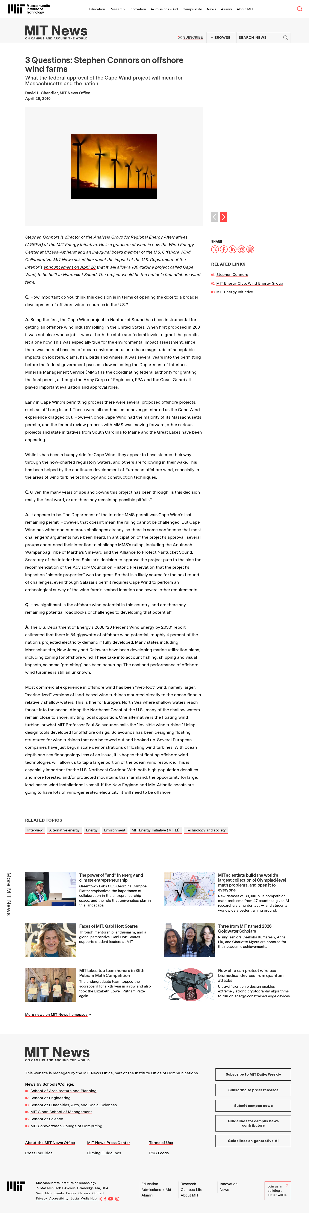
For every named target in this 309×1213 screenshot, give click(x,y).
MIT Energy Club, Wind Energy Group (249, 283)
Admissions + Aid (164, 9)
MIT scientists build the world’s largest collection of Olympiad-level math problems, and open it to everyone (252, 883)
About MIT (245, 9)
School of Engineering (50, 1098)
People (71, 1193)
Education (97, 9)
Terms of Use (161, 1142)
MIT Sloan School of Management (61, 1111)
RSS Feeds (159, 1153)
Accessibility (58, 1198)
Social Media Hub (84, 1198)
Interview (35, 830)
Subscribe (193, 37)
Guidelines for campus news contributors (253, 1123)
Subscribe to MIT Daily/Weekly (253, 1074)
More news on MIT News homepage (56, 1014)
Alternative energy (64, 830)
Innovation (137, 9)
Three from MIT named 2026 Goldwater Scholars (245, 929)
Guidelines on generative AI (253, 1141)
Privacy (41, 1198)
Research (117, 9)
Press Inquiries (38, 1153)
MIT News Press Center (108, 1142)
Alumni (226, 9)
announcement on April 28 (70, 267)
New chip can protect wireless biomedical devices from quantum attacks (250, 975)
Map (48, 1193)
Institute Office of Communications (166, 1073)
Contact (98, 1193)
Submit (285, 37)
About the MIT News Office (50, 1142)
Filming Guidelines (104, 1153)
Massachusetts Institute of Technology (66, 1183)
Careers (84, 1193)
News (211, 9)
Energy (92, 830)
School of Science (46, 1119)
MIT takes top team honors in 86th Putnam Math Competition (111, 973)
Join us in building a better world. (278, 1190)
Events (59, 1193)
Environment (114, 830)
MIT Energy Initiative (234, 292)
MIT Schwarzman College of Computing (66, 1126)
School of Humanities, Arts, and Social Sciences (73, 1105)
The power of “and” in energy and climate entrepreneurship (111, 878)
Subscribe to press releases (253, 1090)
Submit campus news (253, 1105)
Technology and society (206, 830)
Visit (39, 1193)
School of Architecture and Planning (63, 1090)
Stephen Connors (232, 274)
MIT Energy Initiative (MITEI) (156, 830)
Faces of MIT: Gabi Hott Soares (108, 926)
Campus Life (192, 9)
